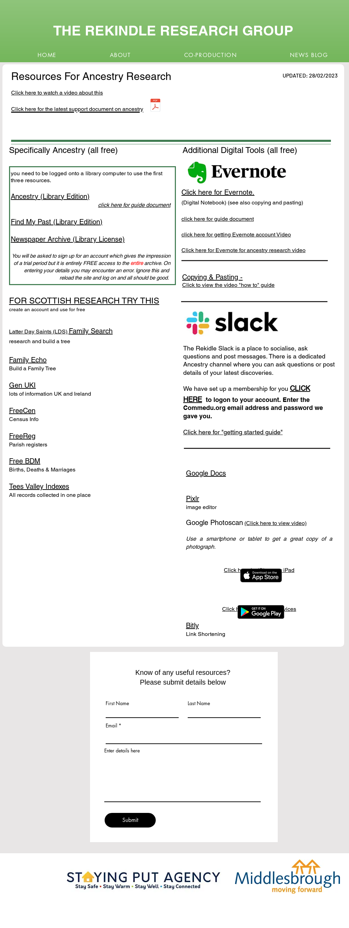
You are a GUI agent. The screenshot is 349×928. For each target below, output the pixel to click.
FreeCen (22, 410)
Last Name (199, 703)
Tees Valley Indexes (39, 486)
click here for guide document (217, 219)
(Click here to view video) (275, 523)
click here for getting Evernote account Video (236, 234)
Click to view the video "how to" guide (228, 285)
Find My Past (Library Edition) (57, 222)
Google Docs (206, 473)
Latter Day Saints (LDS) (39, 331)
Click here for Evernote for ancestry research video (243, 250)
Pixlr (192, 498)
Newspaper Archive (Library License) (68, 239)
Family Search (91, 331)
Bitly (192, 625)
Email (111, 725)
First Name (117, 703)
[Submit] (130, 820)
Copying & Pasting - (212, 277)
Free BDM (24, 461)
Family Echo (28, 360)
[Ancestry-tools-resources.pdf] (155, 106)
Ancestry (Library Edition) (50, 196)
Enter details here (122, 750)
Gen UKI (22, 385)
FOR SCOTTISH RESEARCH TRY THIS (84, 300)
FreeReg (22, 436)
